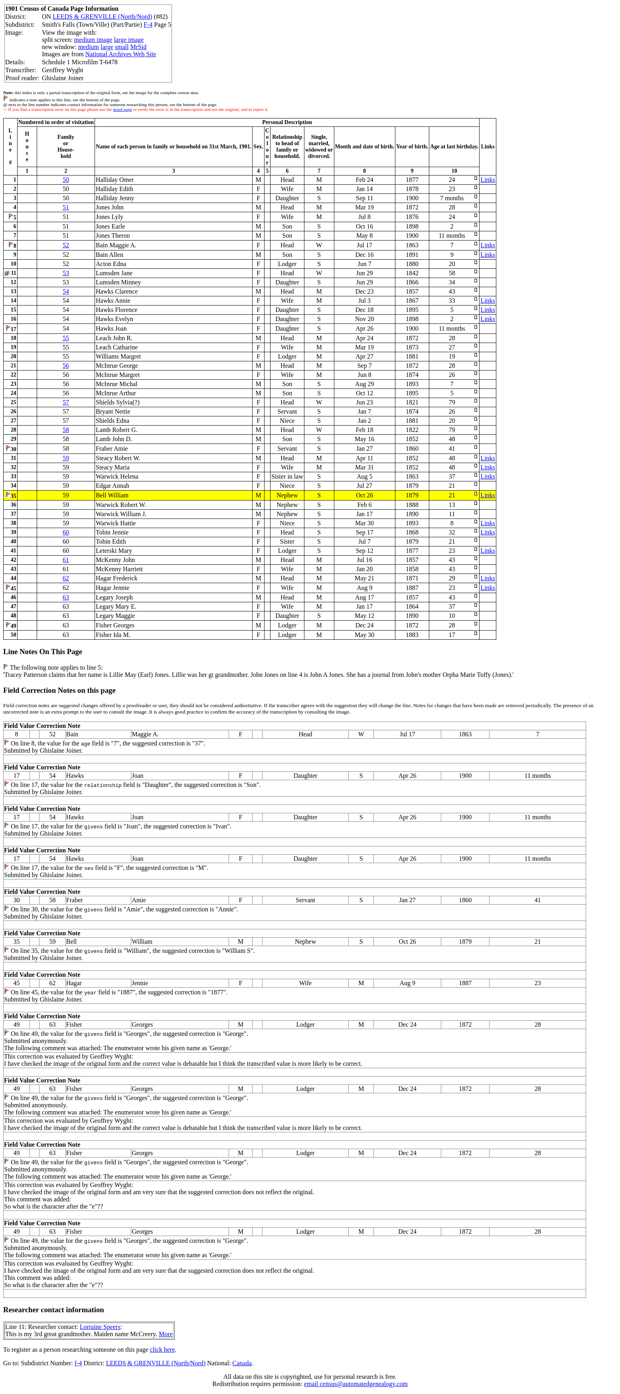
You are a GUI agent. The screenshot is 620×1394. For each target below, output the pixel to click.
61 (66, 559)
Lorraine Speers (100, 1326)
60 (66, 532)
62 (66, 578)
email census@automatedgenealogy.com (356, 1383)
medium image (93, 39)
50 (66, 179)
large (107, 46)
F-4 (148, 24)
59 (66, 458)
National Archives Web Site (120, 54)
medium (88, 46)
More (166, 1334)
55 (66, 338)
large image (129, 39)
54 (66, 291)
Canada (242, 1363)
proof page (122, 109)
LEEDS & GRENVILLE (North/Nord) (102, 16)
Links (487, 179)
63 (66, 597)
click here (162, 1349)
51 (66, 207)
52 (66, 245)
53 (66, 273)
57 (66, 402)
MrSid (138, 46)
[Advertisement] (501, 28)
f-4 (78, 1363)
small (122, 46)
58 (66, 429)
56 (66, 365)
